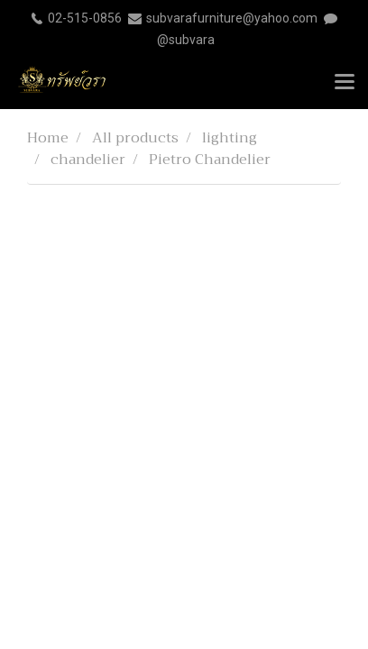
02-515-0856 (85, 18)
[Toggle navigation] (344, 83)
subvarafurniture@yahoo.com (231, 18)
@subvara (186, 39)
